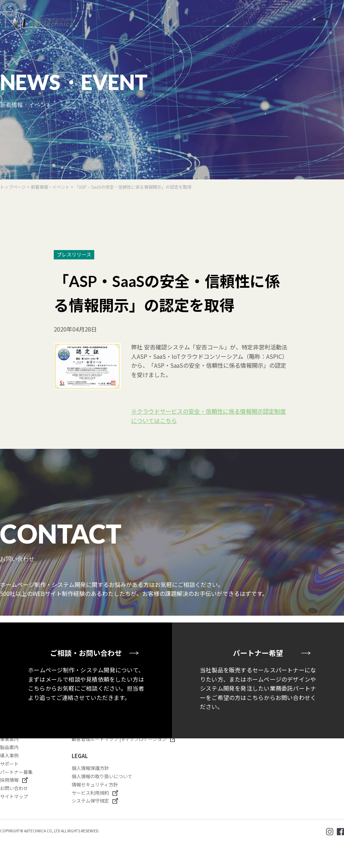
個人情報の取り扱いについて (102, 776)
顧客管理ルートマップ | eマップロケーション (119, 738)
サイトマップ (14, 796)
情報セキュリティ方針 (95, 784)
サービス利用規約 (90, 792)
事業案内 (9, 738)
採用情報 (9, 779)
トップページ (13, 187)
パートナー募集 (16, 772)
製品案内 (9, 747)
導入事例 (9, 755)
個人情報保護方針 (90, 768)
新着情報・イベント (51, 187)
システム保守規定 (90, 800)
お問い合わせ (14, 788)
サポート (9, 763)
